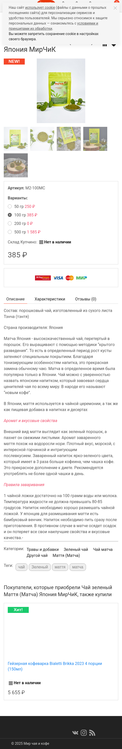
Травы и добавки (42, 549)
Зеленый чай (76, 549)
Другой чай (37, 555)
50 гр (21, 206)
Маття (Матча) (66, 555)
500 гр (24, 232)
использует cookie (40, 8)
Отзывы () (85, 299)
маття (60, 567)
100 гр (22, 215)
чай (21, 567)
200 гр (20, 223)
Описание (15, 299)
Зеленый (40, 567)
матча (77, 567)
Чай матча (102, 549)
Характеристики (50, 299)
